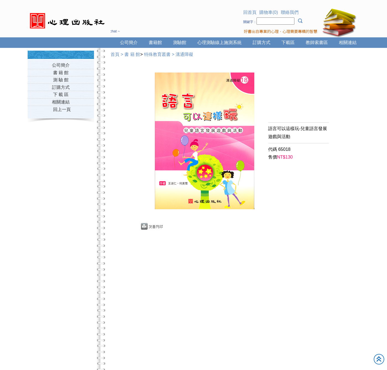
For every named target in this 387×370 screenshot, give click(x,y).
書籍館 (155, 42)
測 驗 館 (61, 79)
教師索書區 (317, 42)
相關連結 (348, 42)
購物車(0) (268, 12)
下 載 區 (61, 94)
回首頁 (250, 12)
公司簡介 (129, 42)
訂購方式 (261, 42)
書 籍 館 (61, 72)
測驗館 (179, 42)
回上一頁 (62, 109)
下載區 (288, 42)
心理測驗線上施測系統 (219, 42)
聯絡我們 (290, 12)
